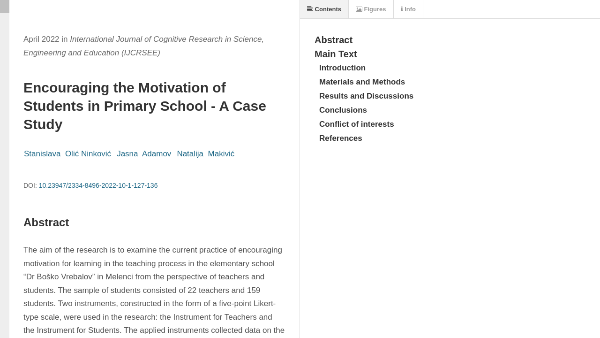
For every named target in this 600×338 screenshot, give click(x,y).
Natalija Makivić (205, 153)
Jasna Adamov (144, 153)
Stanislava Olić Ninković (67, 153)
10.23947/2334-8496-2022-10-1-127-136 (98, 185)
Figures (371, 9)
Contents (324, 9)
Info (408, 9)
